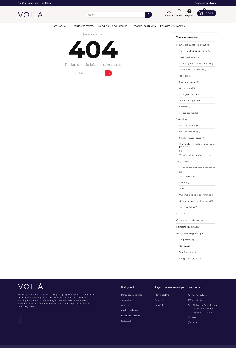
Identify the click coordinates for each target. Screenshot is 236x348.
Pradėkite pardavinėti (206, 3)
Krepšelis (159, 305)
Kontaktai (126, 320)
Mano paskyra (162, 294)
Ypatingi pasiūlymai (144, 26)
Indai (181, 188)
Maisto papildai (187, 113)
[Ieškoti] (148, 15)
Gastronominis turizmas (189, 220)
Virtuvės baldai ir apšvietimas (193, 155)
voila (194, 317)
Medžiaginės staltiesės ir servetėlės (197, 167)
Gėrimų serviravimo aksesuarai (194, 201)
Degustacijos (186, 239)
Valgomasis (182, 161)
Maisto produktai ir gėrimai (191, 44)
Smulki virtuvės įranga (190, 138)
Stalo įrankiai (185, 176)
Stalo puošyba (186, 207)
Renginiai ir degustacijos (112, 26)
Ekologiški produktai (189, 94)
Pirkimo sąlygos (129, 310)
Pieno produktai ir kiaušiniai (193, 51)
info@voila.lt (198, 300)
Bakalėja (183, 76)
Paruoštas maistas (83, 26)
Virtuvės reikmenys (188, 125)
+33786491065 (199, 294)
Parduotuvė (59, 26)
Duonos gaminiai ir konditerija (194, 63)
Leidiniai (180, 213)
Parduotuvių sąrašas (172, 26)
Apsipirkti (126, 300)
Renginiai (184, 246)
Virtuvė (180, 119)
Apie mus (126, 305)
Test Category (186, 252)
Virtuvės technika (188, 131)
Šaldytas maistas (187, 82)
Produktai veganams (189, 100)
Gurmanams (185, 88)
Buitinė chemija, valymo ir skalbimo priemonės (197, 145)
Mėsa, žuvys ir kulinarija (191, 69)
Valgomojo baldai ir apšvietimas (195, 195)
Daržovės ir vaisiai (188, 57)
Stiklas (182, 182)
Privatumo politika (130, 315)
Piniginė (159, 300)
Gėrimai (183, 106)
